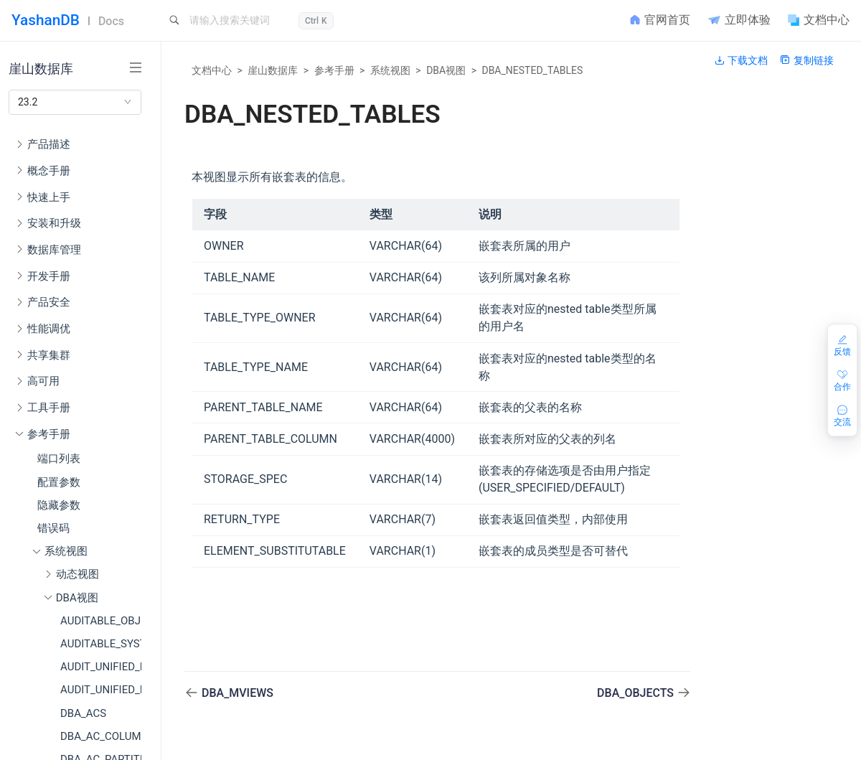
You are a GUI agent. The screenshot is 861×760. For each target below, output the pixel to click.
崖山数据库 (273, 70)
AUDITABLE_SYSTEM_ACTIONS (100, 643)
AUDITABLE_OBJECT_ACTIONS (100, 620)
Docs (111, 21)
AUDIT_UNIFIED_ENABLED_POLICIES (100, 666)
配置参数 (58, 482)
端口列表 (58, 458)
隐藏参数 (58, 505)
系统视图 (390, 70)
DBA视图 (446, 70)
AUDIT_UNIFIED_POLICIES (100, 689)
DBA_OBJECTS (637, 693)
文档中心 (212, 70)
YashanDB (45, 20)
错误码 (53, 528)
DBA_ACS (83, 713)
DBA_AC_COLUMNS (100, 736)
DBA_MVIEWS (237, 693)
